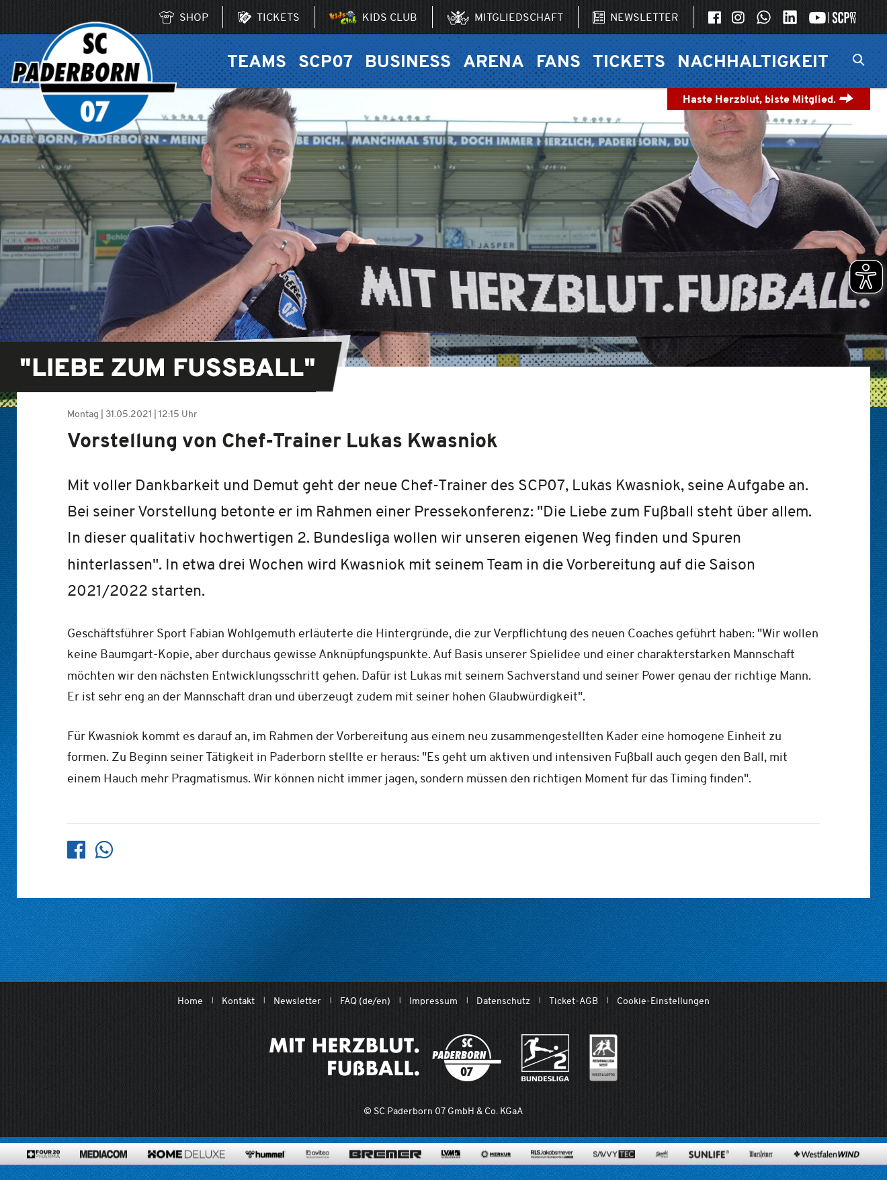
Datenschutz (503, 1001)
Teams (256, 61)
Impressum (433, 1001)
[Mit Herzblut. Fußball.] (385, 1057)
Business (408, 61)
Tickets (629, 61)
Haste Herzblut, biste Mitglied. (768, 99)
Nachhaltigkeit (753, 61)
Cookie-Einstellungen (663, 1001)
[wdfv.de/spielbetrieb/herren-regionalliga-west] (603, 1057)
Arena (493, 61)
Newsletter (297, 1001)
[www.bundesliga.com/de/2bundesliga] (545, 1057)
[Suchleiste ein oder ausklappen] (858, 61)
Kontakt (238, 1001)
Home (190, 1001)
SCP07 (325, 61)
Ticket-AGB (573, 1001)
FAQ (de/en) (365, 1001)
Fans (558, 61)
